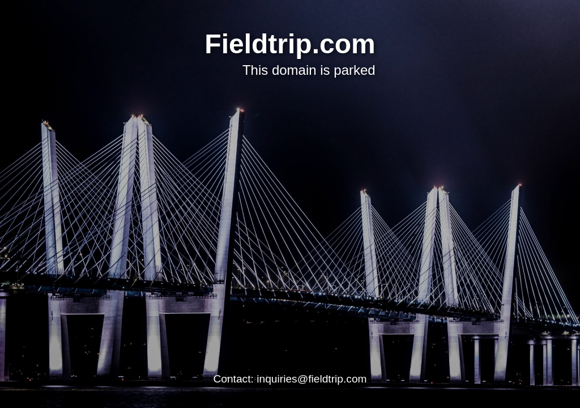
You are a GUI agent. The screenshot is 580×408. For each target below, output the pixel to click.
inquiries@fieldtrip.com (311, 379)
